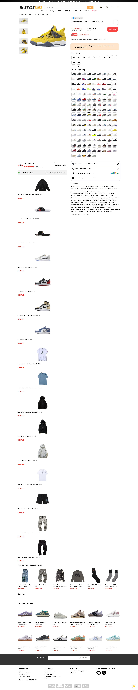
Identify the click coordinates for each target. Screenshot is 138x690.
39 (89, 57)
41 (99, 57)
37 (79, 57)
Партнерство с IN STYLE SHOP (28, 680)
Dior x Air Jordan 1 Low (27, 267)
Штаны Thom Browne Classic (41, 585)
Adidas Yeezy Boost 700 (60, 623)
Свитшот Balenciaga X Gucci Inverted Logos (76, 585)
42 (104, 57)
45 (74, 62)
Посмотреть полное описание (79, 214)
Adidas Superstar (92, 647)
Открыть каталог (60, 165)
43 (109, 57)
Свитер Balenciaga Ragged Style (59, 585)
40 (94, 57)
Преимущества (23, 674)
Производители (49, 674)
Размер (76, 53)
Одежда (68, 11)
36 (74, 57)
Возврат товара (49, 673)
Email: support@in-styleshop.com (79, 671)
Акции (46, 678)
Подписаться (82, 658)
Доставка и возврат (24, 673)
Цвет (78, 70)
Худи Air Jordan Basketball (27, 436)
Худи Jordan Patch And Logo (27, 460)
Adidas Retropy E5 (40, 623)
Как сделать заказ (24, 676)
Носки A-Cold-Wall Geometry (111, 585)
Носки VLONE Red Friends (95, 585)
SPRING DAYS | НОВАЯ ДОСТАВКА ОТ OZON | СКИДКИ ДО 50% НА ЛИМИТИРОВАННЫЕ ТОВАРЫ (69, 1)
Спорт (87, 11)
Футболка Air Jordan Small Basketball (30, 388)
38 (84, 57)
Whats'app (73, 673)
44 (114, 57)
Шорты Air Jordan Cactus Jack (28, 509)
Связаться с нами (50, 671)
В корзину (113, 29)
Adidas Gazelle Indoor (76, 647)
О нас (20, 671)
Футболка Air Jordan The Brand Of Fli (30, 484)
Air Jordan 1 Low (25, 339)
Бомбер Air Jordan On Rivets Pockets (30, 194)
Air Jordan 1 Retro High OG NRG (29, 315)
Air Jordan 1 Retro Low (27, 291)
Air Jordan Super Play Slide (29, 219)
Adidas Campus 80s (111, 647)
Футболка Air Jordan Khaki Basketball (30, 364)
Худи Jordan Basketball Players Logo (30, 412)
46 (79, 62)
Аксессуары (77, 11)
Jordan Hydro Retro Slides (27, 243)
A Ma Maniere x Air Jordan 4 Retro (77, 623)
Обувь (60, 11)
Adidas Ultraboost (110, 623)
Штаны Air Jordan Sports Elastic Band (29, 533)
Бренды (52, 11)
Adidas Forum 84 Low (41, 647)
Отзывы (21, 678)
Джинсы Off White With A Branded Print (25, 585)
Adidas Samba (24, 647)
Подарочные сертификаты (52, 676)
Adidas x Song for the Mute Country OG (94, 623)
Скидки (94, 11)
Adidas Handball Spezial (24, 623)
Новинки (44, 11)
